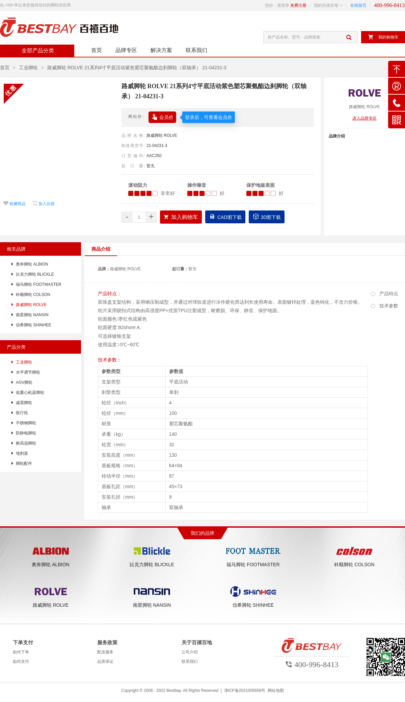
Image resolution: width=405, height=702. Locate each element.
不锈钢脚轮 (26, 423)
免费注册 (298, 5)
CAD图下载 (225, 216)
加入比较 (43, 203)
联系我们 (196, 50)
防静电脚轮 (26, 433)
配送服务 (105, 652)
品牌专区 (126, 50)
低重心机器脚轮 (30, 392)
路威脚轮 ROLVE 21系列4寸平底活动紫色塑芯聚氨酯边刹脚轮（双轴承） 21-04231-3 (136, 67)
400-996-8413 (389, 5)
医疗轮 (22, 412)
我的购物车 (383, 37)
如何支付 (21, 661)
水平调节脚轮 (28, 372)
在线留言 (358, 5)
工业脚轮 (28, 67)
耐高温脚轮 (26, 443)
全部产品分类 (37, 50)
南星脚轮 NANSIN (32, 314)
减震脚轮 (24, 402)
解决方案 (161, 50)
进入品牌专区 (364, 118)
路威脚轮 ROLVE (161, 135)
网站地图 (276, 690)
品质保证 (105, 661)
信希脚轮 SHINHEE (33, 325)
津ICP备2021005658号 (245, 690)
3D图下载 (266, 216)
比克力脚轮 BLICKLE (35, 274)
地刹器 (22, 453)
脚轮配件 (24, 463)
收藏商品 (14, 203)
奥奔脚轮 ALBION (32, 264)
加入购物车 (181, 217)
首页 (96, 50)
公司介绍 (190, 652)
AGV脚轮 (24, 382)
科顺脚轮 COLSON (33, 294)
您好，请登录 (277, 5)
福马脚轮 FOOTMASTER (38, 284)
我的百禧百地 (326, 5)
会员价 (162, 116)
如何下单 (21, 652)
